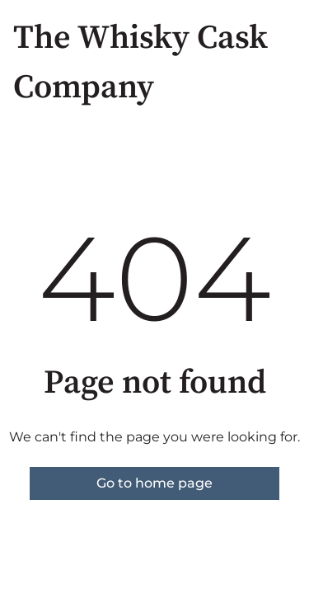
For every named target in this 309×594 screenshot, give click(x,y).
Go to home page (154, 483)
